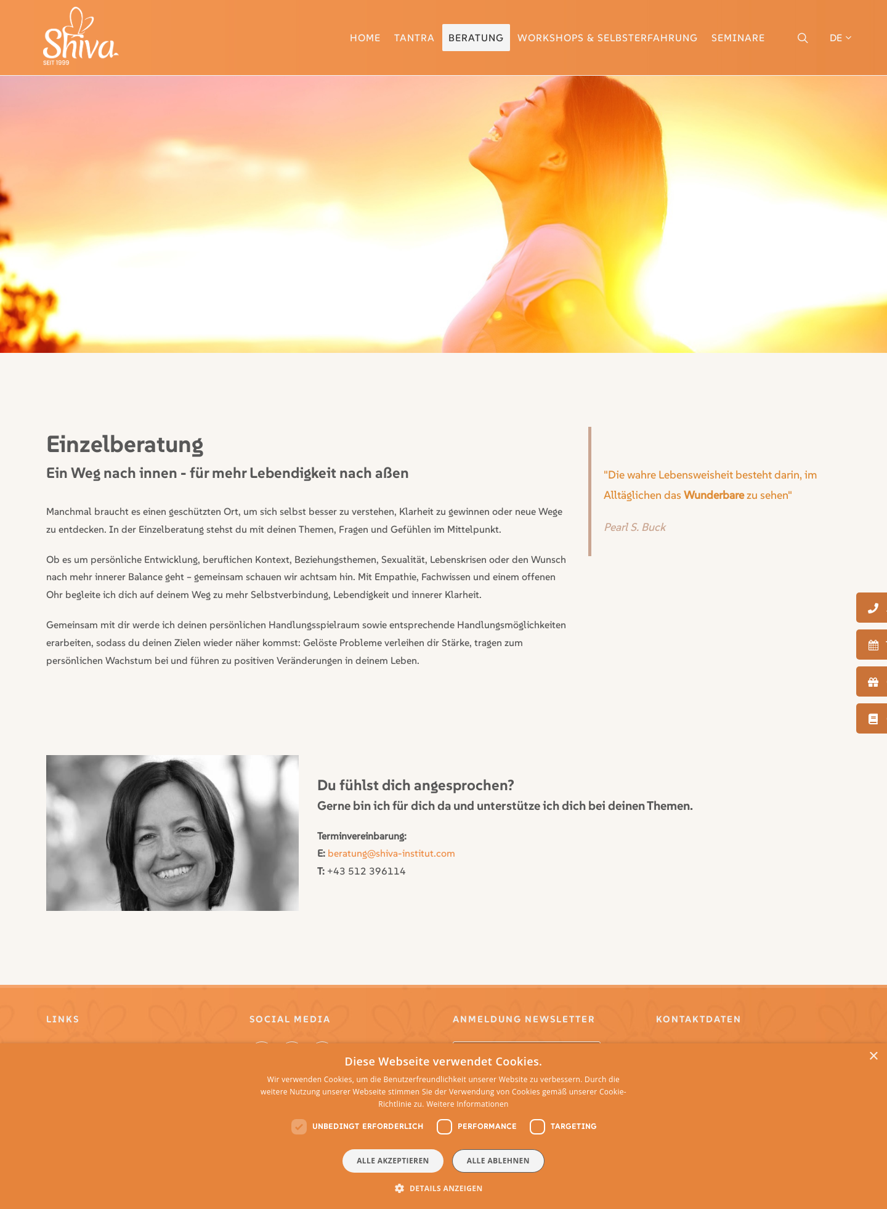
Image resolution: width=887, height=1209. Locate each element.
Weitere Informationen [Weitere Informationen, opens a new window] (467, 1104)
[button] (443, 1188)
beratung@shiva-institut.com (391, 853)
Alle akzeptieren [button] (393, 1160)
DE (840, 37)
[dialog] (443, 1126)
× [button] (873, 1056)
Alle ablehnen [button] (498, 1160)
